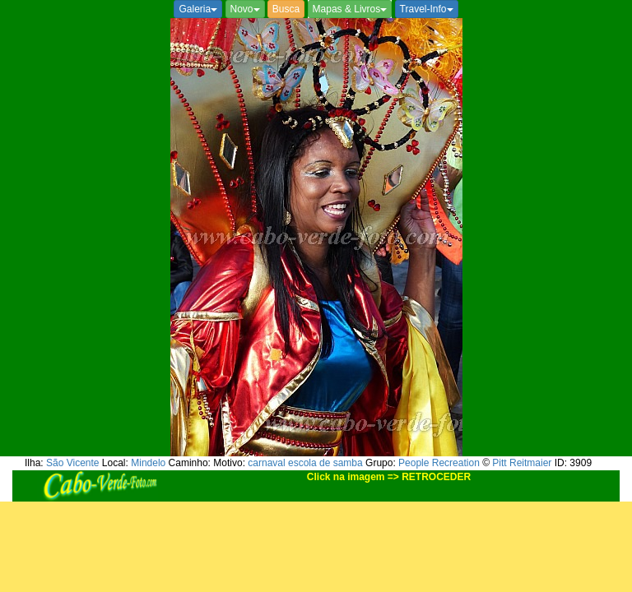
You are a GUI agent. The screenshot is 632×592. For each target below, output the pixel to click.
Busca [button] (286, 9)
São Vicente (73, 463)
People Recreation (439, 463)
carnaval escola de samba (305, 463)
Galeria (198, 9)
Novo (245, 9)
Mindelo (148, 463)
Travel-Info (426, 9)
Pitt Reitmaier (521, 463)
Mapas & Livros (350, 9)
